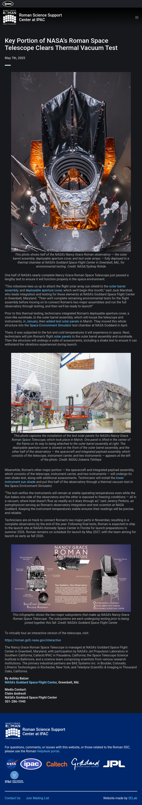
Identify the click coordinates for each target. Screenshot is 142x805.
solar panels (62, 336)
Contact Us (12, 798)
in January (30, 321)
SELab (132, 798)
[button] (137, 17)
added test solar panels (62, 321)
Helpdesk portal (48, 751)
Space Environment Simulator (50, 325)
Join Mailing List (37, 798)
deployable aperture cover (44, 290)
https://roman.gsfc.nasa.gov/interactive (33, 640)
